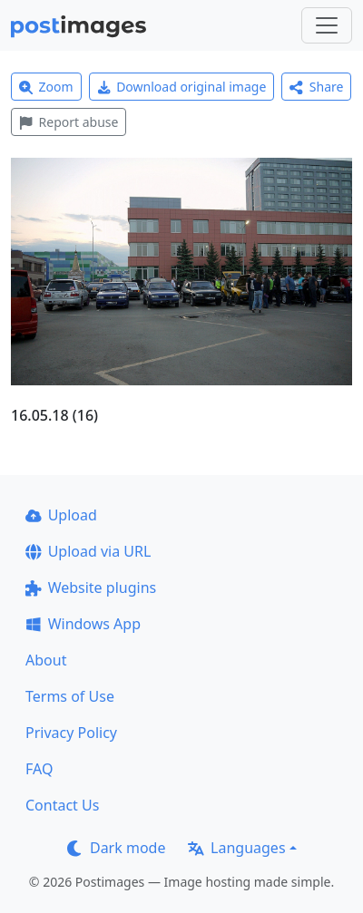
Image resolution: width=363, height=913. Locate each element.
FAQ (39, 769)
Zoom (46, 86)
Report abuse (68, 122)
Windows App (83, 624)
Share (316, 86)
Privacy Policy (71, 733)
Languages (236, 848)
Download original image (182, 86)
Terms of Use (69, 696)
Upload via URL (88, 551)
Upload (61, 515)
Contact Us (62, 805)
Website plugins (90, 587)
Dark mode (116, 848)
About (45, 660)
